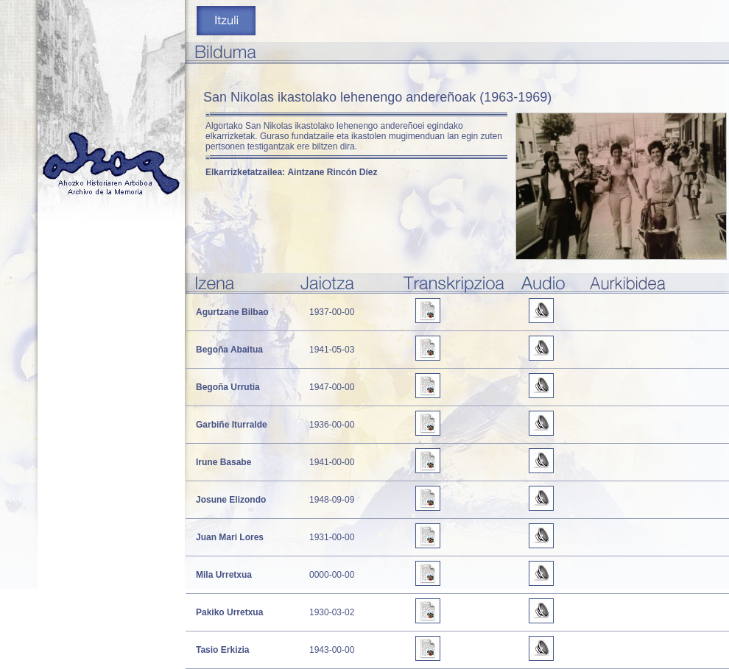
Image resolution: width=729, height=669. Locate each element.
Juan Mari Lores (230, 537)
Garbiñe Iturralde (231, 425)
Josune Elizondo (231, 500)
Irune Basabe (223, 462)
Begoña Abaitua (229, 349)
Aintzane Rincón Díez (332, 172)
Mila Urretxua (224, 575)
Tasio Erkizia (222, 650)
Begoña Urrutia (228, 387)
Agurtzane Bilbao (232, 312)
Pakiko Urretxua (229, 612)
